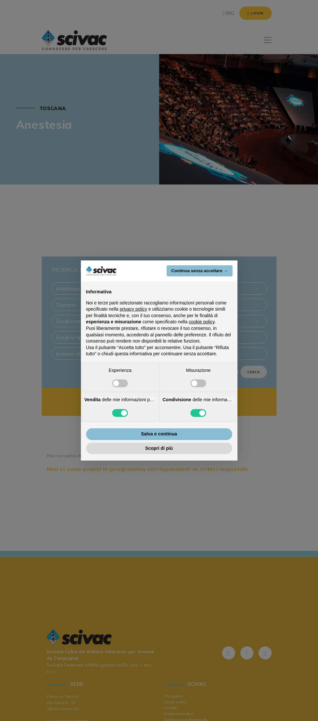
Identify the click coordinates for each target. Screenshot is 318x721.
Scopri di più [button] (159, 448)
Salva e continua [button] (159, 433)
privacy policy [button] (133, 309)
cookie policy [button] (202, 321)
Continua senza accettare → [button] (199, 270)
